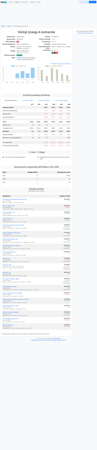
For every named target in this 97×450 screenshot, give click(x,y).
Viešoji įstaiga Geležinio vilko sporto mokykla (16, 299)
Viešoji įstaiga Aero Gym (10, 286)
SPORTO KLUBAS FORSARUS (11, 312)
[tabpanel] (36, 125)
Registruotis (93, 2)
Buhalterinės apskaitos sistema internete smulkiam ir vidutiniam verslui (48, 340)
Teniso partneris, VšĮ (8, 212)
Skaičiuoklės (24, 2)
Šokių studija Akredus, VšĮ (10, 239)
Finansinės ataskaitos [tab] (11, 100)
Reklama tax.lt (57, 338)
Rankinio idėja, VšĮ (8, 325)
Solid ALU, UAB (7, 264)
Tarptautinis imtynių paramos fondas (13, 225)
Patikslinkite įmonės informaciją (60, 64)
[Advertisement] (36, 87)
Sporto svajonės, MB (8, 206)
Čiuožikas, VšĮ (7, 272)
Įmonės (17, 2)
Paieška (38, 2)
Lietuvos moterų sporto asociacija (12, 293)
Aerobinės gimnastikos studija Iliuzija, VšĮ (15, 199)
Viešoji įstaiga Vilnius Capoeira (11, 245)
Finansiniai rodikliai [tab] (27, 100)
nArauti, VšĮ (6, 258)
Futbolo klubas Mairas (9, 252)
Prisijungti (85, 2)
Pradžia (3, 26)
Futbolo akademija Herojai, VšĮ (11, 232)
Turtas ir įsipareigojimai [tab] (61, 100)
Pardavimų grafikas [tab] (43, 100)
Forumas (11, 2)
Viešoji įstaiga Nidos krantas (11, 306)
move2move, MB (7, 218)
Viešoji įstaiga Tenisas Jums (10, 318)
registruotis (89, 33)
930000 (19, 57)
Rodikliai (32, 2)
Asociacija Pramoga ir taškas (11, 279)
